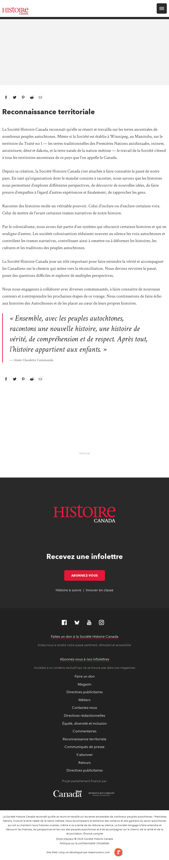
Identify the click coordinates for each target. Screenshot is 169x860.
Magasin (84, 684)
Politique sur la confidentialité (77, 843)
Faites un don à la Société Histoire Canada (84, 636)
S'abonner (84, 755)
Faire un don (85, 676)
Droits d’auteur (65, 838)
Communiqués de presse (84, 747)
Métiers (84, 700)
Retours (84, 763)
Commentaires (84, 731)
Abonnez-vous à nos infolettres (84, 659)
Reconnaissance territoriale (84, 739)
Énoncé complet (93, 833)
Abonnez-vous (88, 575)
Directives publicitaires (84, 692)
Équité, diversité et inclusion (84, 723)
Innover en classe (99, 590)
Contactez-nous (84, 708)
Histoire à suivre (68, 590)
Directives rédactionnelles (84, 715)
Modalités (103, 843)
